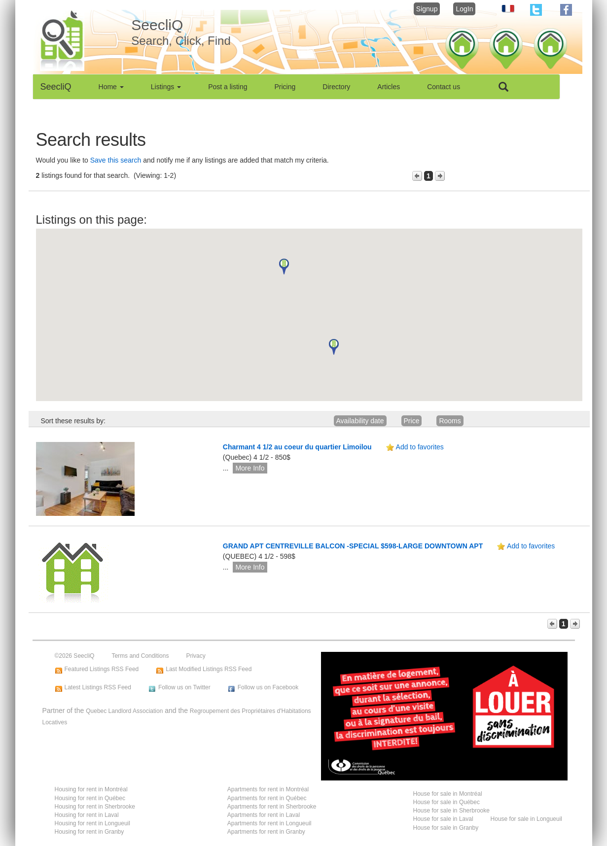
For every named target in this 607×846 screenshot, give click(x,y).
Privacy (195, 655)
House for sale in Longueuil (526, 818)
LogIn (464, 9)
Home (111, 87)
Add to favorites (420, 447)
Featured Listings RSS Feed (102, 669)
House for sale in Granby (446, 827)
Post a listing (227, 87)
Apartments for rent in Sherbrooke (272, 806)
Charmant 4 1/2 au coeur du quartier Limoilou (297, 447)
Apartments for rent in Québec (267, 798)
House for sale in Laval (443, 818)
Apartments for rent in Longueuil (269, 823)
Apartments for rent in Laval (263, 815)
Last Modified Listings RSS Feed (208, 669)
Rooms (450, 421)
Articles (388, 87)
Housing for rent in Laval (87, 815)
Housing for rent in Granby (89, 831)
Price (412, 421)
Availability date (360, 421)
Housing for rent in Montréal (91, 789)
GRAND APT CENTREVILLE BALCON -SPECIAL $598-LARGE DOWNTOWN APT (353, 546)
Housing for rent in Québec (90, 798)
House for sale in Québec (446, 802)
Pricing (285, 87)
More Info (249, 468)
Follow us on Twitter (184, 687)
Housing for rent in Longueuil (92, 823)
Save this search (116, 160)
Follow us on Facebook (268, 687)
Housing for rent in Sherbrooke (95, 806)
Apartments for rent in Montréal (268, 789)
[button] (284, 266)
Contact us (443, 87)
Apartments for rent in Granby (266, 831)
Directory (336, 87)
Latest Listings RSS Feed (98, 687)
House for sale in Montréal (447, 793)
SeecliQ (55, 87)
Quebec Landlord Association (124, 711)
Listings (166, 87)
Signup (427, 9)
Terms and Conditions (140, 655)
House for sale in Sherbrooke (451, 810)
